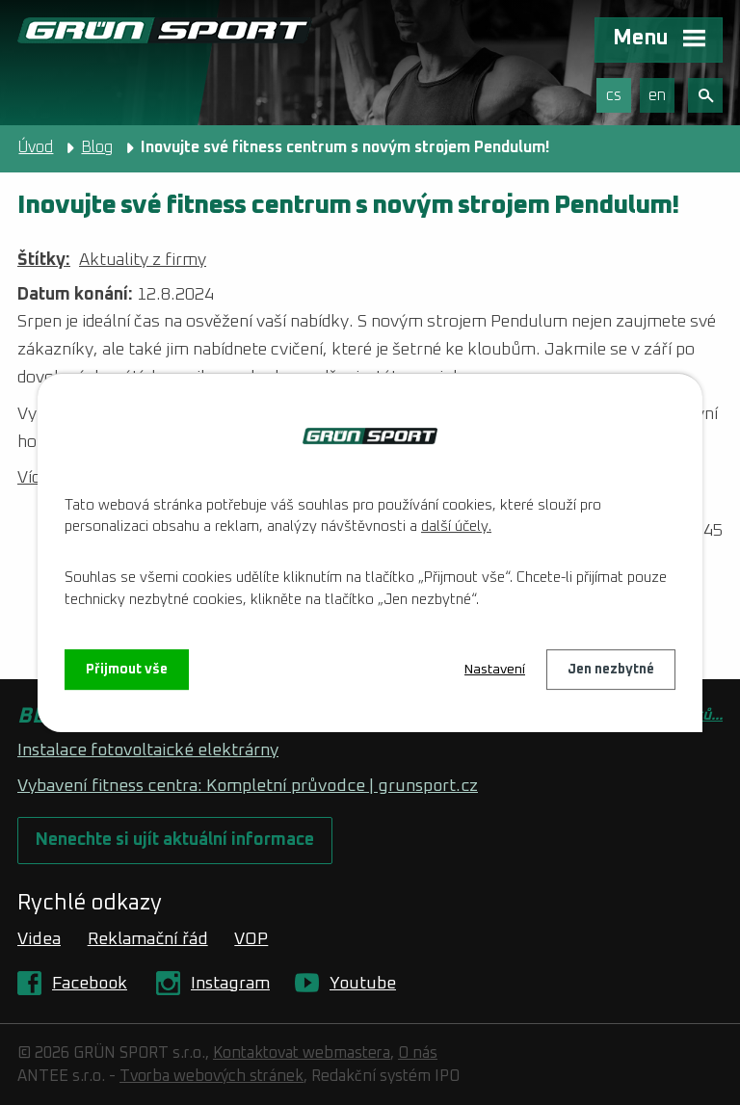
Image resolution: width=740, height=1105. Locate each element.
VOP (251, 939)
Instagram (230, 983)
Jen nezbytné (611, 669)
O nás (417, 1053)
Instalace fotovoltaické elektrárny (147, 750)
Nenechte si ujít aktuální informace (175, 840)
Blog (97, 147)
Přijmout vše (127, 669)
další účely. (456, 526)
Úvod (35, 147)
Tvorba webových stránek (211, 1076)
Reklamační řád (148, 939)
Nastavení (494, 669)
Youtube (363, 983)
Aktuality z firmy (142, 260)
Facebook (89, 983)
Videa (39, 939)
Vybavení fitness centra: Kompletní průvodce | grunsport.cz (247, 786)
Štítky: (43, 260)
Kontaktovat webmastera (301, 1053)
